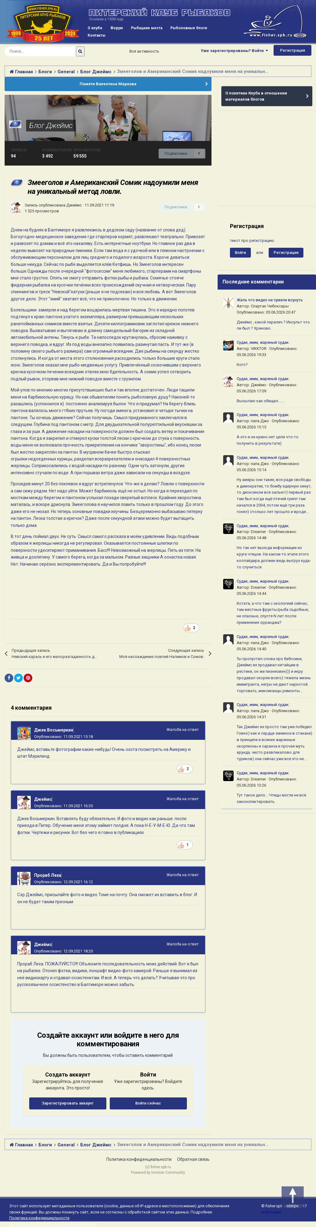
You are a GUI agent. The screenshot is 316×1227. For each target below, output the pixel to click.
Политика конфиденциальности (139, 1159)
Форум (116, 28)
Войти (240, 252)
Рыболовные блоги (188, 28)
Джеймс (74, 205)
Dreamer (258, 531)
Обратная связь (193, 1159)
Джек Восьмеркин (53, 730)
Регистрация (292, 50)
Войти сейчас (148, 1103)
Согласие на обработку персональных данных (52, 1224)
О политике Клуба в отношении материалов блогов (256, 96)
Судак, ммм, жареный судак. (263, 342)
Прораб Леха (47, 875)
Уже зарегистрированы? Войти (234, 50)
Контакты (96, 35)
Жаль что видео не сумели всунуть (270, 300)
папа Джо (260, 421)
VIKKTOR (259, 348)
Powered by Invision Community (158, 1172)
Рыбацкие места (146, 28)
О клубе (95, 28)
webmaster (271, 1212)
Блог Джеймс (51, 125)
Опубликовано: (63, 736)
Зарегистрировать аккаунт (67, 1103)
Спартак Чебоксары (270, 306)
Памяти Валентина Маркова (108, 84)
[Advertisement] (267, 160)
